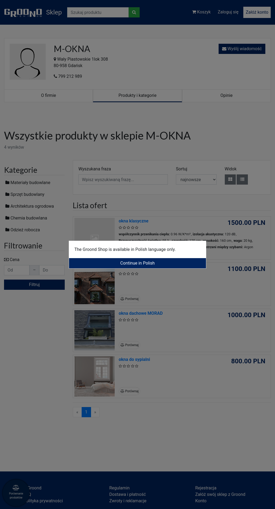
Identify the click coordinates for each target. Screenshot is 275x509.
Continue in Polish (137, 263)
